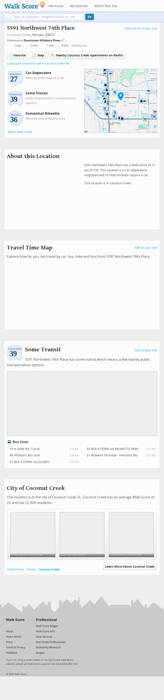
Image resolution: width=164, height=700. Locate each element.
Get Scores (56, 6)
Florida (31, 569)
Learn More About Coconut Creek (130, 566)
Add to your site (146, 248)
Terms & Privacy (15, 647)
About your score (20, 132)
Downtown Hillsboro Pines (42, 40)
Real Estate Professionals (51, 642)
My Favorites (79, 6)
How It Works (14, 636)
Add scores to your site (140, 28)
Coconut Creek (19, 35)
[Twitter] (8, 625)
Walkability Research (48, 647)
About (9, 631)
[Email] (21, 625)
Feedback (11, 652)
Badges (40, 652)
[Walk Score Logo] (24, 5)
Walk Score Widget (47, 626)
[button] (7, 16)
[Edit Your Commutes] (63, 40)
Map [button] (38, 55)
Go (90, 17)
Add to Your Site (105, 6)
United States (15, 569)
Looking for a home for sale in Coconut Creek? (36, 63)
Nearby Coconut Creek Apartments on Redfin (87, 55)
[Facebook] (15, 625)
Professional (46, 620)
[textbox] (47, 16)
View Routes (79, 45)
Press (9, 642)
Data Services (44, 636)
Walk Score (15, 620)
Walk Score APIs (45, 631)
